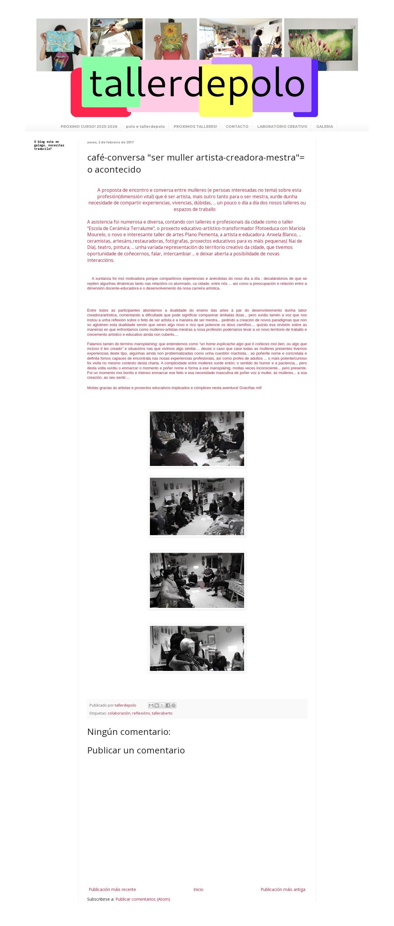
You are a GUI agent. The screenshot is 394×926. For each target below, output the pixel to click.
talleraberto (162, 713)
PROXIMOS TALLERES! (195, 126)
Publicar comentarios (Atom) (142, 899)
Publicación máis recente (112, 889)
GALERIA (324, 126)
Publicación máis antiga (283, 889)
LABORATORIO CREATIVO (282, 126)
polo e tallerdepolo (145, 126)
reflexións (141, 713)
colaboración (119, 713)
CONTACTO (237, 126)
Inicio (198, 889)
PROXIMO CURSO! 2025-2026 (89, 126)
